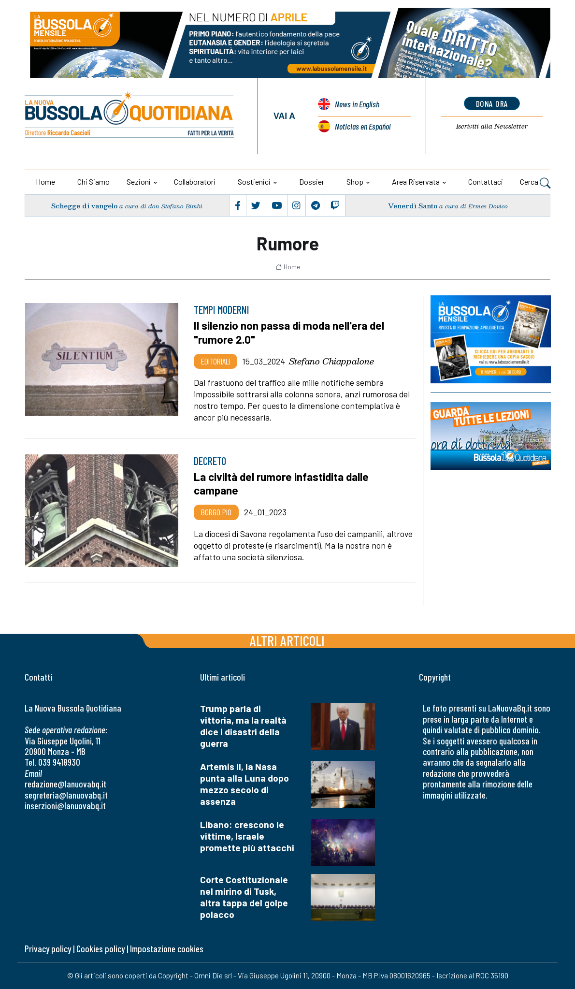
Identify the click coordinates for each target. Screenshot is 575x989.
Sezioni (139, 181)
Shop (354, 181)
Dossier (311, 181)
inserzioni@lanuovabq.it (65, 805)
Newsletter (492, 126)
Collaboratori (195, 181)
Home (45, 181)
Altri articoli (287, 640)
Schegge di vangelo (84, 205)
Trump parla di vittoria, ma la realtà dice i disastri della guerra (243, 726)
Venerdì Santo (412, 205)
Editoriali (215, 361)
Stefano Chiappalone (331, 361)
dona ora (492, 103)
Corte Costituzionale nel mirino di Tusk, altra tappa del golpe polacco (244, 897)
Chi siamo (93, 181)
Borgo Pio (216, 512)
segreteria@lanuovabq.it (66, 794)
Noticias (362, 126)
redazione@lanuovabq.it (65, 783)
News (357, 104)
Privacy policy (48, 948)
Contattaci (485, 181)
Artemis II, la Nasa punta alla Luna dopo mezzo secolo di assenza (244, 784)
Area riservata (416, 181)
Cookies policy (100, 948)
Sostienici (254, 181)
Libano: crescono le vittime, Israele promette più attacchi (247, 836)
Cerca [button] (535, 182)
